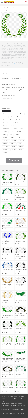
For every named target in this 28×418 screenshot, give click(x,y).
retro (4, 134)
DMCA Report (6, 74)
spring (13, 146)
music (21, 128)
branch (5, 137)
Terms (6, 413)
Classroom (20, 403)
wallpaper (5, 149)
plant (4, 119)
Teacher (12, 403)
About (2, 413)
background (6, 110)
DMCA (22, 413)
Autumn (11, 396)
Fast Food (23, 405)
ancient (21, 146)
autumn (5, 131)
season (14, 149)
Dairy (11, 405)
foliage (5, 143)
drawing (12, 125)
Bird (12, 398)
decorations (20, 116)
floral (19, 143)
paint (12, 116)
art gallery (5, 140)
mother (20, 401)
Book (16, 403)
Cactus (19, 396)
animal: (3, 398)
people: (3, 401)
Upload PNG (4, 415)
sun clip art (20, 113)
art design (5, 146)
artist (12, 131)
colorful (5, 116)
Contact (17, 413)
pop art (12, 143)
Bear (10, 398)
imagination (6, 122)
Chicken (22, 398)
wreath (15, 128)
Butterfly (16, 398)
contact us (15, 63)
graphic (12, 137)
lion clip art (15, 122)
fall (19, 137)
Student (7, 403)
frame (20, 149)
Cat (19, 398)
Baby (10, 401)
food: (2, 405)
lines (12, 113)
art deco (21, 140)
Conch (22, 396)
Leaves (15, 396)
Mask (7, 401)
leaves (14, 110)
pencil (17, 134)
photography (6, 128)
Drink (19, 405)
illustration (18, 119)
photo (11, 119)
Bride (14, 401)
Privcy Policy (12, 413)
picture (5, 125)
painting (5, 113)
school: (3, 403)
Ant (7, 398)
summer (5, 152)
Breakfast (7, 405)
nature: (3, 396)
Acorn (7, 396)
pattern (14, 140)
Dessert (14, 405)
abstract (19, 131)
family (17, 401)
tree (11, 134)
